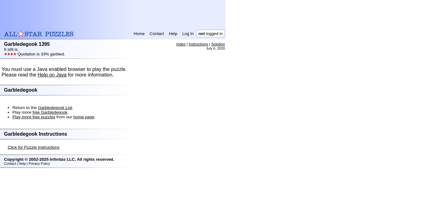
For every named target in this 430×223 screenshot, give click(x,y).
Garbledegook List (55, 107)
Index (181, 44)
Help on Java (52, 74)
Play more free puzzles (33, 117)
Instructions (198, 44)
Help (173, 33)
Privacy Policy (39, 163)
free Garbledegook (50, 112)
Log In (188, 33)
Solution (218, 44)
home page (83, 117)
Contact (157, 33)
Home (139, 33)
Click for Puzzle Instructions (33, 147)
